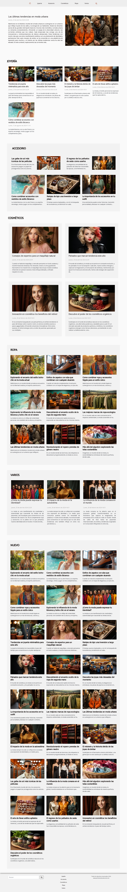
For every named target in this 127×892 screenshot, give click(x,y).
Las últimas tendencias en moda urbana (28, 17)
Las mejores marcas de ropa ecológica (99, 412)
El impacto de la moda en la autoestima (59, 501)
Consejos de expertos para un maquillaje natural (33, 256)
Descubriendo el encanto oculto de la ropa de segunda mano (62, 414)
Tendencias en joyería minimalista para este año (18, 85)
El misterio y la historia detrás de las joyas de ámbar (77, 85)
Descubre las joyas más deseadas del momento (46, 85)
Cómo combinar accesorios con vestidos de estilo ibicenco (21, 121)
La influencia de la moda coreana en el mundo (99, 501)
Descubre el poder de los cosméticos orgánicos (90, 314)
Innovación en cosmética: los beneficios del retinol (34, 314)
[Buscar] (23, 877)
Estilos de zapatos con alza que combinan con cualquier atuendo (60, 379)
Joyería (39, 3)
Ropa (76, 3)
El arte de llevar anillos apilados (105, 84)
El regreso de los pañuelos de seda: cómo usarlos (78, 160)
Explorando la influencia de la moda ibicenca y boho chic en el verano (25, 414)
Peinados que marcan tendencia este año (87, 256)
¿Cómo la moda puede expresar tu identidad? (26, 501)
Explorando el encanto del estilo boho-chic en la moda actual (27, 379)
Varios (87, 3)
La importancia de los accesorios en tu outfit (98, 198)
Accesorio (51, 3)
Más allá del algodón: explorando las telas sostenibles (98, 448)
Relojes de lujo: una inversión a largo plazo (62, 198)
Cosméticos (64, 3)
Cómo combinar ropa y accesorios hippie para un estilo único (97, 379)
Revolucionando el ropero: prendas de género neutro (62, 448)
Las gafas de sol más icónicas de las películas (21, 160)
